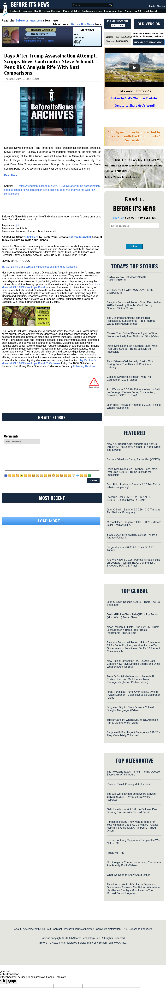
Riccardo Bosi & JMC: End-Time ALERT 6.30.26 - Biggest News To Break (130, 498)
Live (120, 11)
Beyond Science (52, 11)
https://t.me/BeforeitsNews (122, 177)
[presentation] (134, 236)
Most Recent (150, 11)
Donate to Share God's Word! (134, 106)
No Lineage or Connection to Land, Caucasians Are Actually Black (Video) (134, 864)
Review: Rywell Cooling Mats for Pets (128, 784)
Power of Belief (71, 11)
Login (152, 6)
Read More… (12, 175)
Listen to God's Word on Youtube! (134, 98)
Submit (134, 246)
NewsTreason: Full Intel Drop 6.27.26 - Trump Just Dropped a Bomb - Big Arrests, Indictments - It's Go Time (133, 630)
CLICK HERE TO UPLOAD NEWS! (148, 42)
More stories (48, 41)
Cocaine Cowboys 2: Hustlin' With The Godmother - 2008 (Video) (129, 378)
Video (128, 11)
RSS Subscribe (131, 929)
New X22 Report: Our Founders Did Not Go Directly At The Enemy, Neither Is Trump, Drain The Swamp (133, 447)
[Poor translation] (12, 981)
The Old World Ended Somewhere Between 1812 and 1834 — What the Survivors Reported (132, 796)
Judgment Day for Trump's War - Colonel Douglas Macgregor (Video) (130, 709)
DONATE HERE (118, 25)
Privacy (68, 929)
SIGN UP (118, 217)
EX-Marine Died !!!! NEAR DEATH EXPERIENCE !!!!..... (126, 279)
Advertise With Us (33, 929)
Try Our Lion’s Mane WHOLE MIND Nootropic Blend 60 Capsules (39, 266)
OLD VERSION (148, 24)
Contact (57, 929)
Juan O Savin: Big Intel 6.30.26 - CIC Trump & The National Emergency (133, 511)
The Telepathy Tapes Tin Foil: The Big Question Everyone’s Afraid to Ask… (134, 773)
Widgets (147, 929)
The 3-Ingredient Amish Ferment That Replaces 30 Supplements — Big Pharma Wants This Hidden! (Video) (131, 320)
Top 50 (137, 11)
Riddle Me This (115, 852)
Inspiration (110, 11)
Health (37, 11)
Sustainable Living (92, 11)
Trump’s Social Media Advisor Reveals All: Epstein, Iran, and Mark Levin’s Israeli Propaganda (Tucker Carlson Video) (131, 679)
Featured (15, 11)
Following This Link (84, 366)
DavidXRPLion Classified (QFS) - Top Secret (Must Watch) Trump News (132, 616)
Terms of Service (84, 929)
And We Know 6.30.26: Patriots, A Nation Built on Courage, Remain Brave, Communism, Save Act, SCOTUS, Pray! (133, 392)
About (17, 929)
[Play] (134, 68)
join (18, 225)
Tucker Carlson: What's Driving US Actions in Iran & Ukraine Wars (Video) (133, 721)
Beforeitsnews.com (28, 20)
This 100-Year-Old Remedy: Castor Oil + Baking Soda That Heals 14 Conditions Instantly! (130, 364)
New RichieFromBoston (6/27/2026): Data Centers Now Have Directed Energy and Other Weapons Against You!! (133, 664)
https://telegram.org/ (150, 165)
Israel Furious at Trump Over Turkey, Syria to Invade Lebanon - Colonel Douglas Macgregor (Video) (133, 694)
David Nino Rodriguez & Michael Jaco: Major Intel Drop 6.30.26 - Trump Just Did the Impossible (132, 348)
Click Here (31, 237)
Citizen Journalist (80, 237)
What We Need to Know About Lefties (128, 875)
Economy (27, 11)
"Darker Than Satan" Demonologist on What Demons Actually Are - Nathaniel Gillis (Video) (133, 335)
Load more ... (51, 521)
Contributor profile (32, 41)
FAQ (48, 929)
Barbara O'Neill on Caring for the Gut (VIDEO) (133, 459)
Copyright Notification (108, 929)
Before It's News (30, 4)
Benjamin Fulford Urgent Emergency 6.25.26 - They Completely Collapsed (133, 734)
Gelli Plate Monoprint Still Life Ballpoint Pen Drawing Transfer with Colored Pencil (132, 811)
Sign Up (161, 6)
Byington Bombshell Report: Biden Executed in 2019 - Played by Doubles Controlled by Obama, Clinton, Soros (134, 305)
